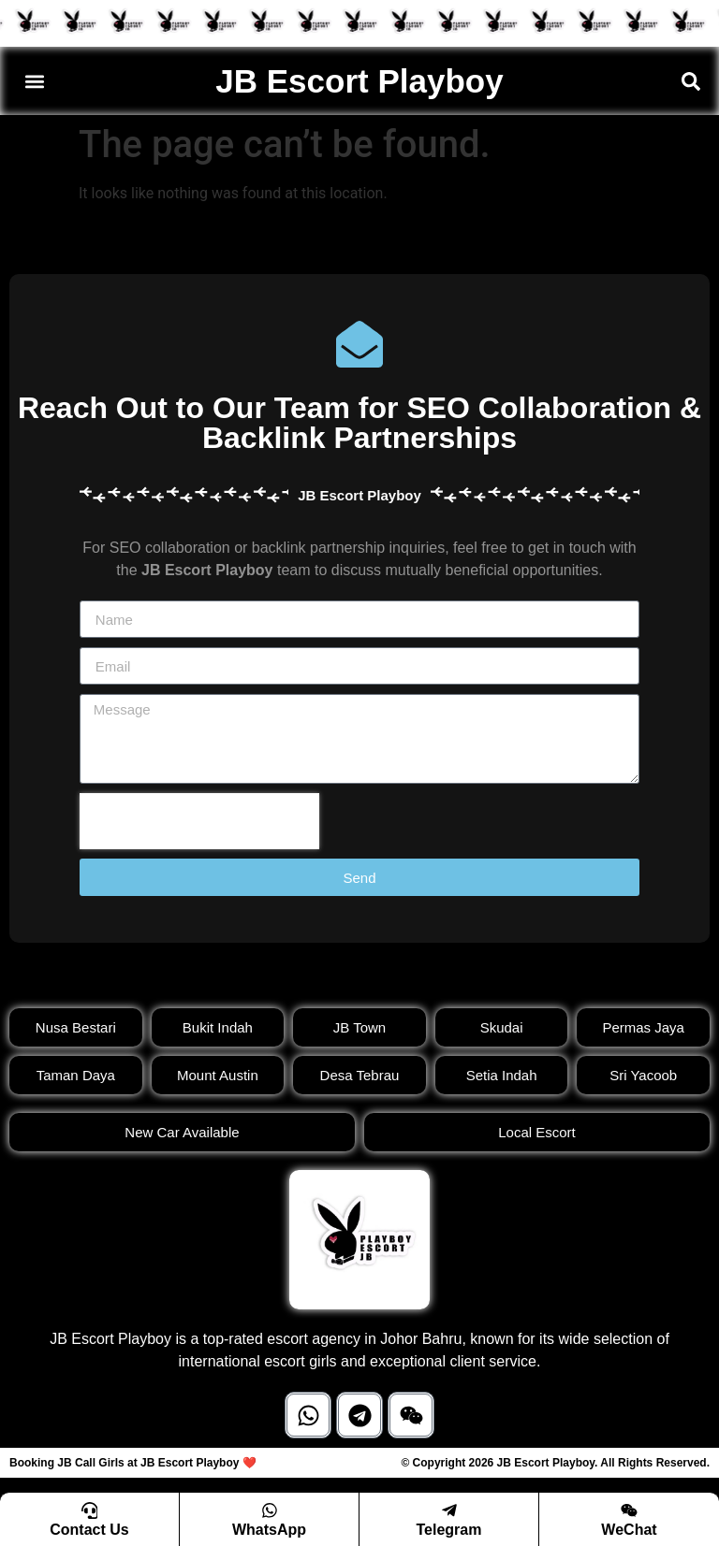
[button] (34, 80)
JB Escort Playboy (359, 81)
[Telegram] (449, 1509)
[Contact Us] (90, 1509)
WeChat (628, 1530)
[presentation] (199, 821)
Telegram (449, 1530)
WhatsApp (269, 1530)
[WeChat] (629, 1509)
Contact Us (89, 1530)
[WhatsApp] (269, 1509)
